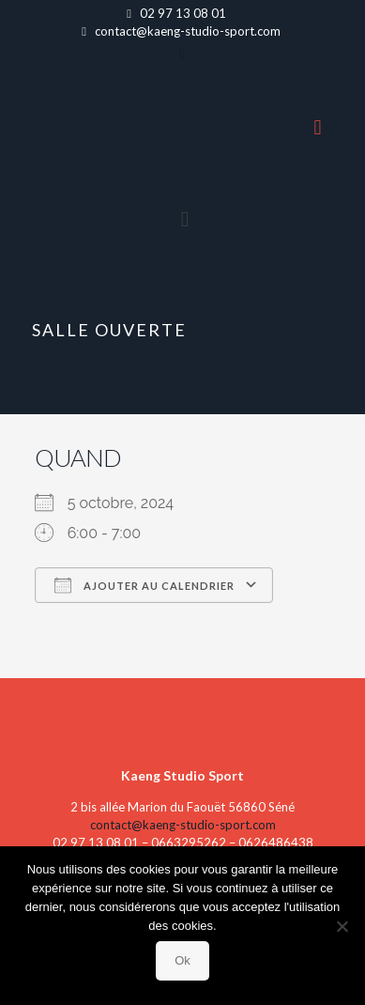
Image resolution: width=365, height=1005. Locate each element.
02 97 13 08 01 (183, 13)
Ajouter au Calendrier (144, 585)
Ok (182, 960)
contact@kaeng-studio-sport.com (188, 31)
